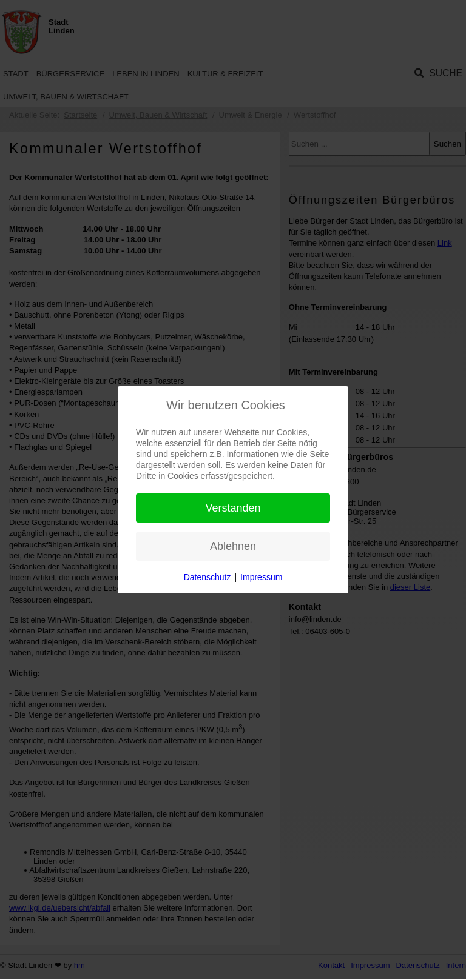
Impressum (261, 577)
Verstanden (232, 508)
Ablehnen (233, 546)
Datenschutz (207, 577)
